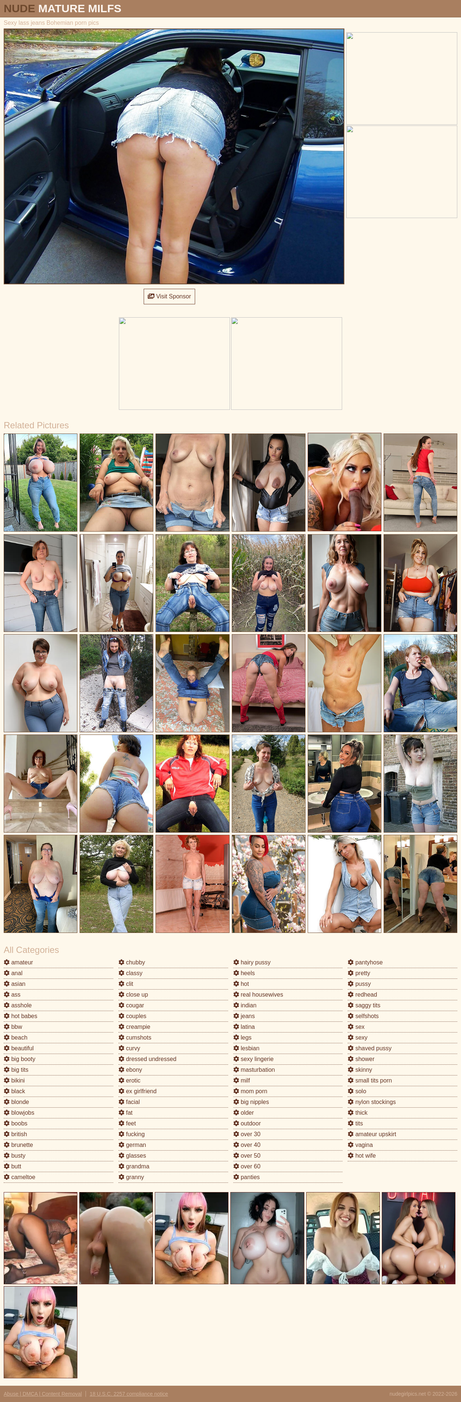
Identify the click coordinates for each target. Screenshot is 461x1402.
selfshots (363, 1016)
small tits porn (370, 1080)
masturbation (254, 1070)
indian (245, 1005)
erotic (129, 1080)
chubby (131, 962)
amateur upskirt (372, 1134)
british (15, 1134)
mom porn (250, 1091)
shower (361, 1059)
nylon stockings (372, 1102)
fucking (131, 1134)
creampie (134, 1027)
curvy (129, 1048)
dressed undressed (147, 1059)
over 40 (247, 1145)
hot (241, 984)
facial (129, 1102)
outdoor (247, 1123)
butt (12, 1166)
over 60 (247, 1166)
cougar (131, 1005)
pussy (359, 984)
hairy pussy (252, 962)
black (14, 1091)
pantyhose (365, 962)
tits (355, 1123)
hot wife (362, 1155)
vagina (360, 1145)
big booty (19, 1059)
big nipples (251, 1102)
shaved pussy (369, 1048)
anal (13, 973)
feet (127, 1123)
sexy (357, 1037)
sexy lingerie (253, 1059)
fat (125, 1113)
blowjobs (19, 1113)
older (243, 1113)
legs (242, 1037)
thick (357, 1113)
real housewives (258, 994)
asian (15, 984)
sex (356, 1027)
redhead (362, 994)
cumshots (134, 1037)
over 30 (247, 1134)
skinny (360, 1070)
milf (241, 1080)
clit (125, 984)
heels (244, 973)
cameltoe (19, 1177)
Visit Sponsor (169, 296)
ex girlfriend (137, 1091)
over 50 (247, 1155)
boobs (15, 1123)
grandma (134, 1166)
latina (244, 1027)
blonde (16, 1102)
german (132, 1145)
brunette (18, 1145)
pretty (359, 973)
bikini (14, 1080)
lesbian (246, 1048)
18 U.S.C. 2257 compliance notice (129, 1394)
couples (132, 1016)
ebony (130, 1070)
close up (133, 994)
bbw (13, 1027)
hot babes (20, 1016)
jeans (244, 1016)
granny (131, 1177)
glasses (132, 1155)
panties (246, 1177)
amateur (18, 962)
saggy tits (364, 1005)
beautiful (19, 1048)
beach (15, 1037)
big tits (16, 1070)
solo (357, 1091)
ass (12, 994)
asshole (18, 1005)
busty (15, 1155)
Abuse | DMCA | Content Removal (43, 1394)
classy (130, 973)
